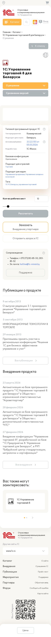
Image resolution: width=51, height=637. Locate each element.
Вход (45, 21)
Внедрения (9, 566)
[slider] (8, 206)
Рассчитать (25, 213)
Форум (6, 588)
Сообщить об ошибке (39, 588)
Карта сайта (42, 594)
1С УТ (7, 184)
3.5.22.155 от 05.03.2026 (33, 143)
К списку (40, 46)
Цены (25, 630)
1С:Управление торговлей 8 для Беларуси (23, 35)
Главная (6, 32)
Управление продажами (15, 174)
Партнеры (9, 582)
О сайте (44, 561)
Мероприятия (11, 577)
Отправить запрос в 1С (25, 238)
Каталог (17, 32)
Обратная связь (41, 583)
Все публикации (24, 360)
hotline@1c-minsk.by (30, 264)
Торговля (9, 167)
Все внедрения (23, 464)
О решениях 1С (41, 566)
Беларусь (14, 184)
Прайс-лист (43, 572)
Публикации (10, 571)
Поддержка (25, 272)
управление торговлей (27, 184)
